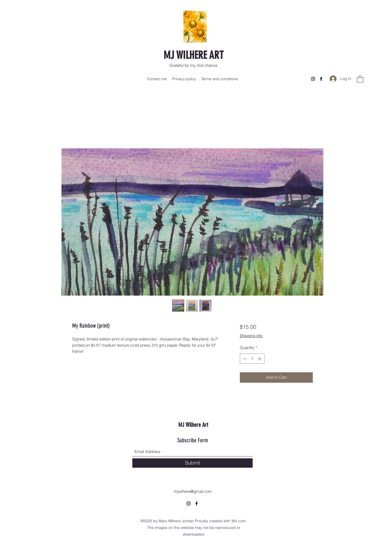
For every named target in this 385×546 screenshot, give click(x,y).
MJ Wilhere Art (193, 424)
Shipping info (251, 335)
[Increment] (260, 359)
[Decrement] (244, 359)
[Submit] (192, 463)
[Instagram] (313, 79)
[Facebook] (321, 79)
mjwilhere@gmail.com (193, 491)
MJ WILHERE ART (194, 55)
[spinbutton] (252, 359)
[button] (360, 79)
